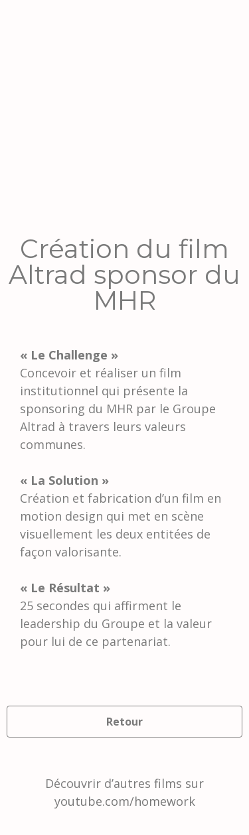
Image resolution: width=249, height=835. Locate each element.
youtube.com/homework (124, 801)
